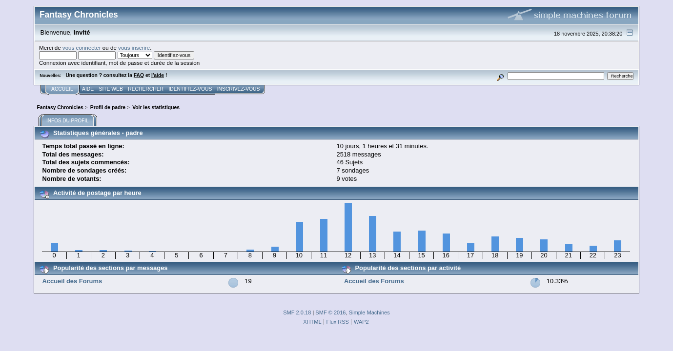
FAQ (139, 75)
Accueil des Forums (72, 281)
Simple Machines (369, 312)
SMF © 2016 (330, 312)
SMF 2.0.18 (297, 312)
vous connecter (81, 47)
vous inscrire (134, 47)
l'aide (157, 75)
